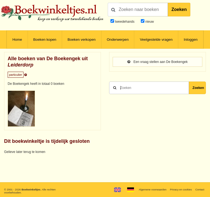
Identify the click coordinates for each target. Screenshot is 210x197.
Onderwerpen (118, 39)
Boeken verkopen (82, 39)
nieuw (149, 22)
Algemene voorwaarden (152, 189)
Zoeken (179, 9)
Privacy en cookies (181, 189)
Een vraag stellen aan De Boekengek (157, 62)
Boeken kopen (44, 39)
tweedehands (124, 22)
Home (17, 39)
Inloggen (191, 39)
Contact (199, 189)
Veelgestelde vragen (156, 39)
